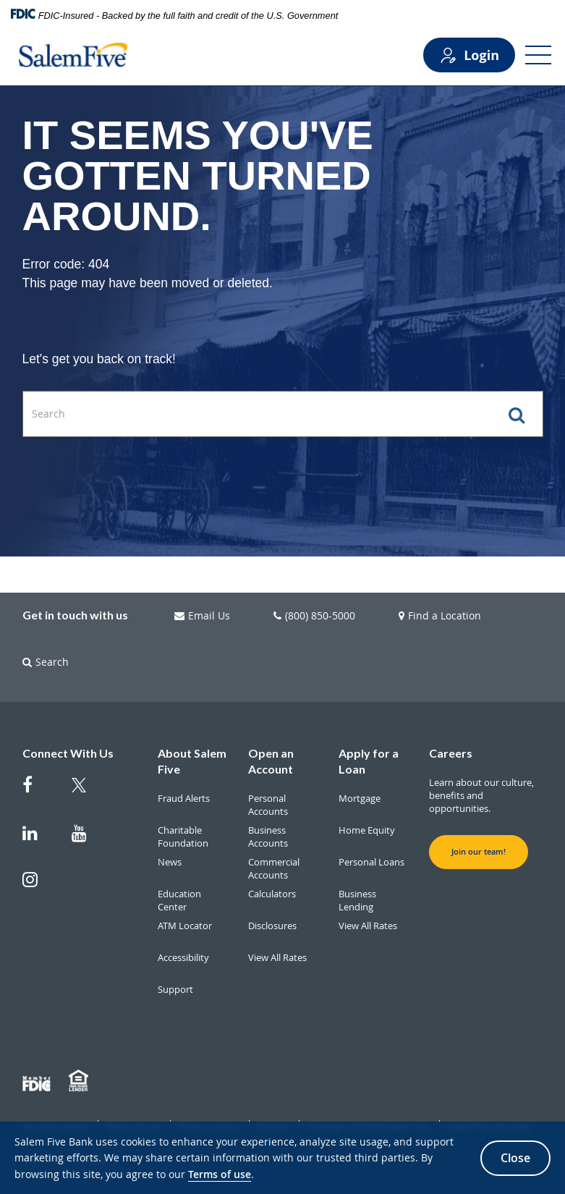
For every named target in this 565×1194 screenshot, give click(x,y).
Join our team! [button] (478, 852)
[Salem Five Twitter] (87, 794)
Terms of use (219, 1174)
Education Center (179, 900)
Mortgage (360, 798)
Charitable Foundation (183, 836)
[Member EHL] (80, 1081)
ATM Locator (185, 925)
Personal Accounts (268, 805)
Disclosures (272, 925)
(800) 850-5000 (314, 615)
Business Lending (357, 900)
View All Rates (277, 957)
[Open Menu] (538, 55)
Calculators (272, 893)
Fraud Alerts (184, 798)
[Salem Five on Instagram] (38, 886)
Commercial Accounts (274, 868)
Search (45, 662)
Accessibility (183, 957)
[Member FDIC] (38, 1081)
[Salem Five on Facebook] (38, 792)
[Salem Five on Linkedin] (38, 840)
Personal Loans (371, 861)
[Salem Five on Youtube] (87, 840)
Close (515, 1158)
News (170, 861)
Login (469, 55)
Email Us (202, 615)
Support (175, 989)
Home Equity (367, 830)
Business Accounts (268, 836)
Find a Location (440, 615)
